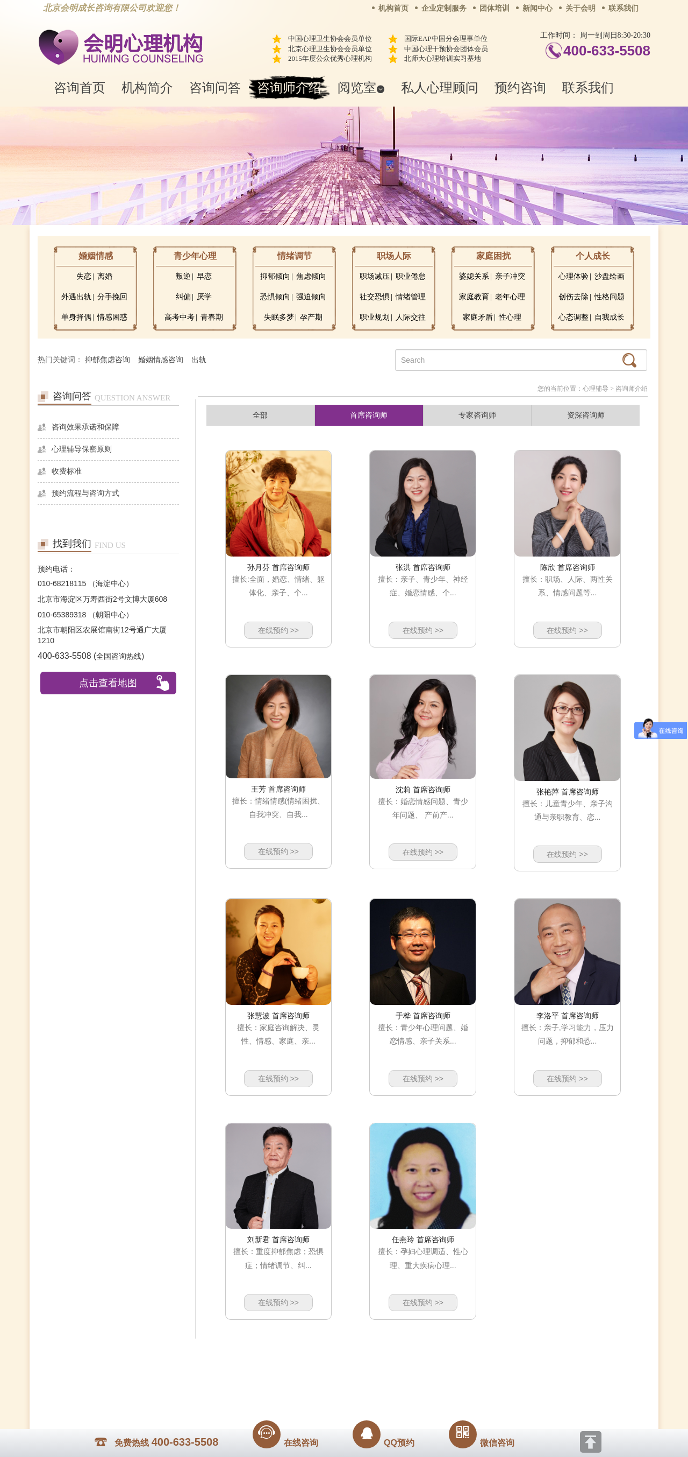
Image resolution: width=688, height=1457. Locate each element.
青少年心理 (195, 256)
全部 (260, 415)
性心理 (510, 317)
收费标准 (67, 471)
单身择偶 (76, 317)
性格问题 (609, 297)
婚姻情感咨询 (160, 360)
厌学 (204, 297)
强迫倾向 (311, 297)
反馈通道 (366, 1355)
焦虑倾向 (311, 276)
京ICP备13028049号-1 (384, 1370)
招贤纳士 (322, 1355)
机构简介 (147, 87)
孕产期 (311, 317)
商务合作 (279, 1355)
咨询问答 (215, 87)
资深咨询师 (586, 415)
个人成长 (593, 256)
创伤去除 (573, 297)
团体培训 (494, 8)
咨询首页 (79, 87)
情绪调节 (294, 256)
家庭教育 (474, 297)
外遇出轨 (76, 297)
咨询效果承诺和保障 (85, 427)
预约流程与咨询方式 (85, 493)
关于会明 (580, 8)
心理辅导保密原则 (82, 449)
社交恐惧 (375, 297)
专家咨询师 (477, 415)
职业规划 (375, 317)
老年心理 (510, 297)
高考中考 (179, 317)
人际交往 (411, 317)
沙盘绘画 (609, 276)
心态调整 (573, 317)
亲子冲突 (510, 276)
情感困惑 (112, 317)
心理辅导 (595, 388)
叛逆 (183, 276)
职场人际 (394, 256)
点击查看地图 (108, 683)
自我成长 (609, 317)
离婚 (104, 276)
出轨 (198, 360)
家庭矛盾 (478, 317)
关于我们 (235, 1355)
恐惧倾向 (275, 297)
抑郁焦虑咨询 (107, 360)
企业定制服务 (444, 8)
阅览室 (361, 87)
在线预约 (278, 630)
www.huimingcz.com (336, 1379)
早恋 (204, 276)
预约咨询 (520, 87)
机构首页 (393, 8)
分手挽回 (112, 297)
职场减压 (375, 276)
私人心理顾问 (439, 87)
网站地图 (410, 1355)
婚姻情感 (95, 256)
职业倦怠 (411, 276)
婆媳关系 (474, 276)
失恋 (83, 276)
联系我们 (623, 8)
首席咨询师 (369, 415)
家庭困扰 (493, 256)
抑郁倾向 (275, 276)
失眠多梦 (279, 317)
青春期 (211, 317)
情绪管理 (411, 297)
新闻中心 (537, 8)
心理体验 (573, 276)
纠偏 (183, 297)
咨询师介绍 (289, 87)
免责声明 (453, 1355)
